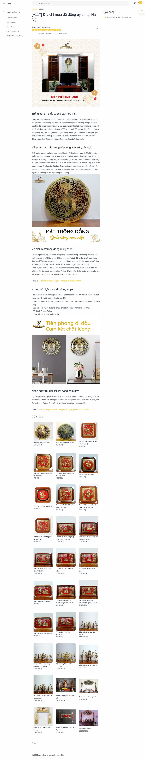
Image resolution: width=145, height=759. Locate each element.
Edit (62, 755)
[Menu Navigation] (4, 3)
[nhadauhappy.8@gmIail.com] (41, 27)
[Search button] (35, 3)
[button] (134, 3)
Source (57, 755)
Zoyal (8, 3)
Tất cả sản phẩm (12, 18)
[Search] (80, 3)
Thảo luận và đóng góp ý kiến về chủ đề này (46, 30)
